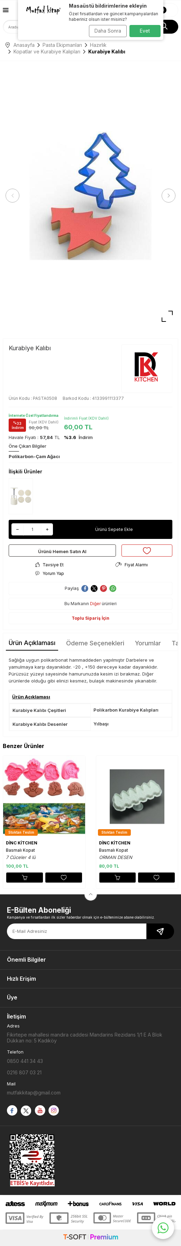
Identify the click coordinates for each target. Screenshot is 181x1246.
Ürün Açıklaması (32, 642)
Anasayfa (20, 45)
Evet (145, 31)
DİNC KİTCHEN (21, 842)
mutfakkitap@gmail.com (34, 1092)
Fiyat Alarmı (131, 564)
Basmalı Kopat (20, 850)
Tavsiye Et (49, 564)
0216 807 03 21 (24, 1072)
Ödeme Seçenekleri (95, 643)
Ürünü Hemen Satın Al (62, 551)
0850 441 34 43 (25, 1061)
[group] (90, 196)
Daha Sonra (107, 31)
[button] (12, 196)
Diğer (95, 603)
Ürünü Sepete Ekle (114, 529)
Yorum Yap (49, 573)
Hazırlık (98, 45)
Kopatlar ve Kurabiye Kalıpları (46, 51)
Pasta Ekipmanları (62, 45)
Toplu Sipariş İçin (90, 618)
